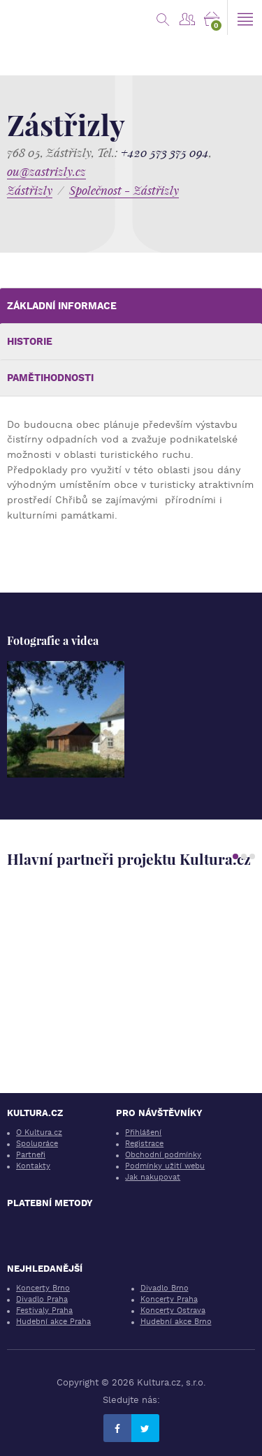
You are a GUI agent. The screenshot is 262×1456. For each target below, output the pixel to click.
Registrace (144, 1143)
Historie (29, 341)
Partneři (30, 1154)
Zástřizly (29, 190)
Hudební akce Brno (176, 1321)
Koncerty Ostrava (172, 1310)
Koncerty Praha (169, 1299)
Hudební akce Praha (53, 1321)
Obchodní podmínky (163, 1154)
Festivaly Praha (44, 1310)
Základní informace (62, 305)
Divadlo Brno (164, 1288)
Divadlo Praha (42, 1299)
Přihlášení (143, 1132)
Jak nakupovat (152, 1177)
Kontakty (33, 1166)
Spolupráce (37, 1143)
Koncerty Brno (43, 1288)
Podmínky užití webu (165, 1166)
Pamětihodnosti (50, 377)
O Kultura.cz (39, 1132)
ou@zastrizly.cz (46, 171)
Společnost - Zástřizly (124, 190)
